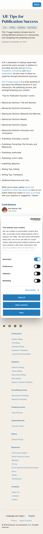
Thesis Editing (17, 371)
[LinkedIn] (20, 326)
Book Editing (16, 378)
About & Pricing (17, 439)
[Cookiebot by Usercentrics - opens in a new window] (30, 219)
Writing (12, 27)
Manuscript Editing (19, 375)
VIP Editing (16, 343)
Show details (30, 290)
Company (15, 496)
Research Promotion (19, 399)
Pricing (14, 464)
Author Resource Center (21, 457)
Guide (5, 27)
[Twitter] (4, 326)
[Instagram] (15, 326)
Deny (21, 313)
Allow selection (21, 305)
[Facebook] (9, 326)
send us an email (33, 193)
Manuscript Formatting (20, 396)
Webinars (15, 460)
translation (6, 71)
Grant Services (17, 413)
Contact (15, 499)
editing (28, 68)
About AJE (15, 492)
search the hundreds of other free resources (18, 188)
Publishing (21, 27)
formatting (16, 71)
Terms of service (25, 521)
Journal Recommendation (21, 354)
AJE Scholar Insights (19, 453)
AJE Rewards (17, 479)
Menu (36, 4)
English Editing (17, 339)
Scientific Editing (18, 347)
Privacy (14, 521)
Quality (14, 475)
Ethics (14, 471)
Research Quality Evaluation (22, 382)
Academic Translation (20, 350)
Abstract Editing (18, 367)
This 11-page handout (11, 82)
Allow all (21, 297)
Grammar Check (18, 426)
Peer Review (32, 27)
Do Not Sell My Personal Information (25, 468)
